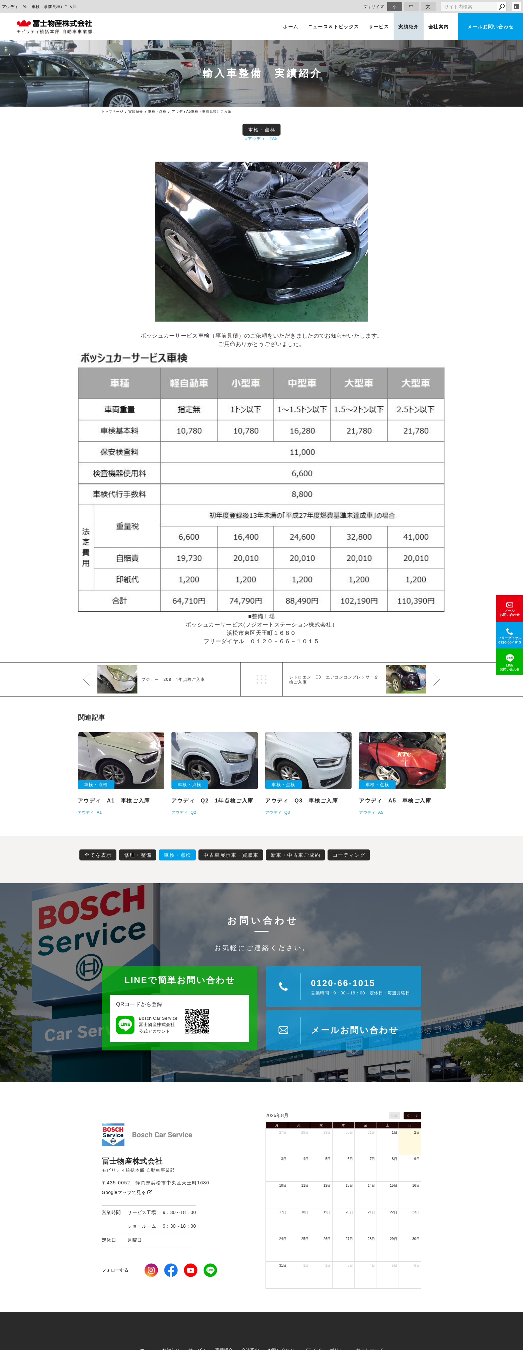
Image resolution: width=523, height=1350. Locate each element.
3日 (284, 1159)
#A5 (274, 138)
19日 (327, 1212)
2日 (417, 1132)
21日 (371, 1212)
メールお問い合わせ (490, 26)
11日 (305, 1185)
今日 (394, 1115)
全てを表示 (98, 855)
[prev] (408, 1115)
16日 (416, 1185)
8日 (394, 1159)
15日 (393, 1185)
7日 (372, 1159)
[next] (416, 1115)
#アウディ (255, 138)
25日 (305, 1239)
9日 (417, 1159)
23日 (416, 1212)
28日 (305, 1132)
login (516, 6)
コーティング (349, 855)
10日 (283, 1185)
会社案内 (438, 26)
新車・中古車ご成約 (296, 855)
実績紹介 (408, 26)
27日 (283, 1132)
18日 (305, 1212)
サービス (379, 26)
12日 (327, 1185)
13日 (349, 1185)
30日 (349, 1132)
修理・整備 (138, 855)
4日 (306, 1159)
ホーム (290, 26)
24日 (283, 1239)
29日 (327, 1132)
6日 (350, 1159)
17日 (283, 1212)
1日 (394, 1132)
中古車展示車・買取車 (230, 855)
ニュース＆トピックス (333, 26)
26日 (327, 1239)
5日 (328, 1159)
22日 (393, 1212)
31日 (371, 1132)
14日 (371, 1185)
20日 (349, 1212)
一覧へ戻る (261, 679)
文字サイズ (374, 6)
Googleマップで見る (127, 1192)
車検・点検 (262, 130)
